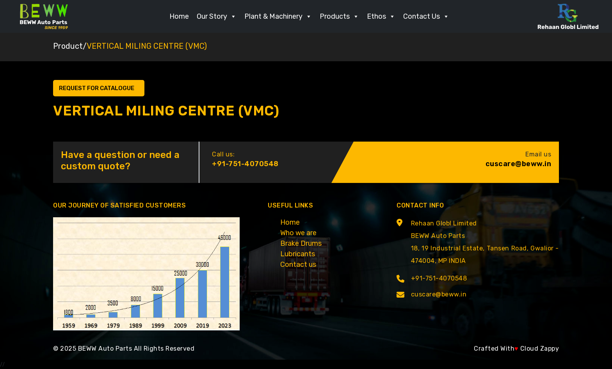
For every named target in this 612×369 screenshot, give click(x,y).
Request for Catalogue (97, 88)
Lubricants (297, 254)
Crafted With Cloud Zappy (516, 348)
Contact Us (426, 16)
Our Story (217, 16)
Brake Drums (301, 243)
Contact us (298, 264)
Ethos (381, 16)
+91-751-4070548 (245, 164)
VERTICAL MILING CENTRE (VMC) (147, 46)
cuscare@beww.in (519, 164)
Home (179, 16)
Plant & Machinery (278, 16)
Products (339, 16)
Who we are (298, 233)
